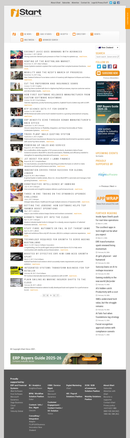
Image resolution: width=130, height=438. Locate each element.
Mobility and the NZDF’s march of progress (53, 72)
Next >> (113, 186)
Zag (39, 75)
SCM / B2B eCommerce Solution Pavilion (92, 388)
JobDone (36, 211)
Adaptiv (32, 421)
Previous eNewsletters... (111, 78)
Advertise (75, 3)
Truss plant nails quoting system (47, 134)
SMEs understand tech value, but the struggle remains (106, 303)
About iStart (55, 3)
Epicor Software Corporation (44, 245)
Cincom (41, 125)
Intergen (37, 187)
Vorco (50, 414)
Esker (31, 399)
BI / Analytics (35, 385)
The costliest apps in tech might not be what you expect (106, 231)
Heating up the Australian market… (47, 61)
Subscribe (66, 3)
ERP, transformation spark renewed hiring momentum (105, 245)
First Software (41, 100)
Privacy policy (109, 405)
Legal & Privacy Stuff (100, 3)
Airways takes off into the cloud (46, 217)
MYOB (40, 54)
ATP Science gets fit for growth (46, 109)
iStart (68, 388)
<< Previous (104, 186)
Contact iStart (109, 402)
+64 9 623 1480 (110, 408)
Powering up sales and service (45, 145)
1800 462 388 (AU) (111, 414)
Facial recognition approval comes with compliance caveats (105, 328)
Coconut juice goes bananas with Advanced (53, 51)
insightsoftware (41, 161)
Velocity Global (17, 411)
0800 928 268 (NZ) (111, 411)
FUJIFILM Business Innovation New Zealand (37, 427)
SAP (12, 408)
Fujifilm (39, 86)
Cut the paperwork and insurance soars (51, 83)
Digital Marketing (73, 385)
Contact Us (85, 3)
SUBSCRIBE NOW (127, 19)
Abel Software (42, 64)
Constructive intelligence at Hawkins (49, 184)
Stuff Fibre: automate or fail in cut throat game (57, 228)
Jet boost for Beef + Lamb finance (47, 159)
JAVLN (36, 231)
